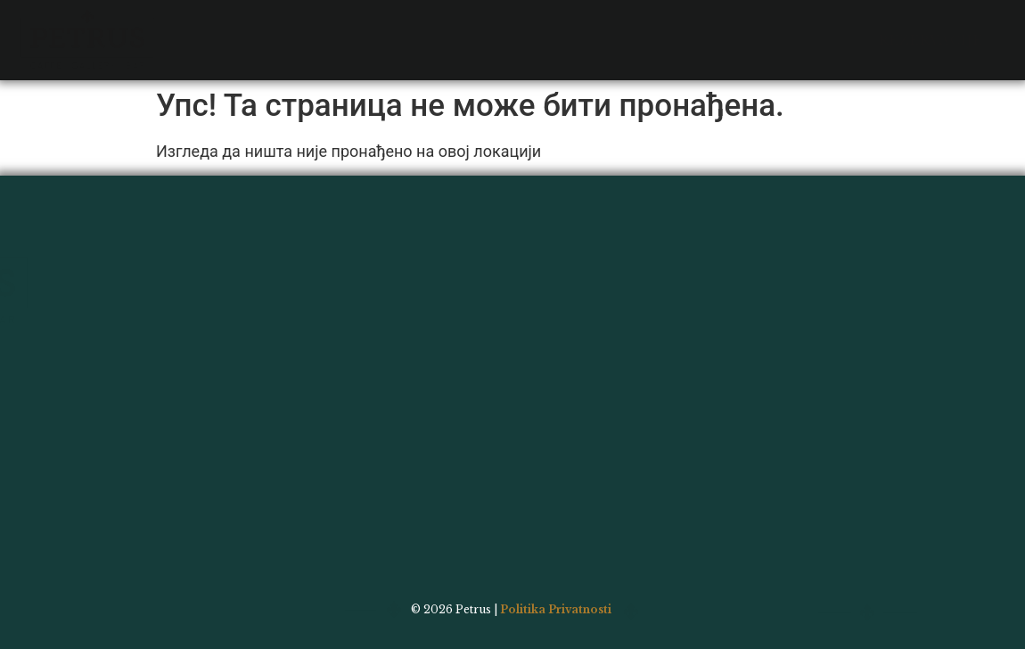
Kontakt (504, 19)
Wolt (594, 19)
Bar (320, 19)
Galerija (401, 19)
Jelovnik (239, 19)
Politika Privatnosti (555, 609)
